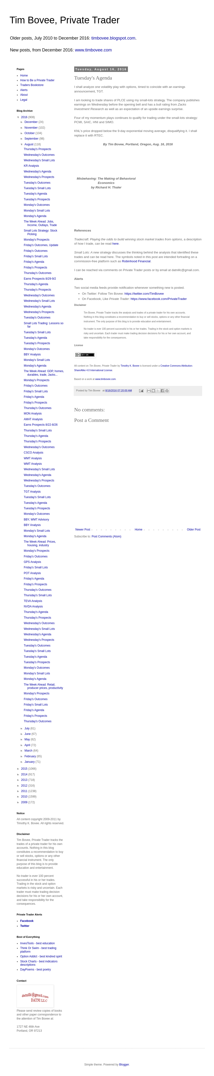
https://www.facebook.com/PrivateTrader (159, 299)
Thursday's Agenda (36, 284)
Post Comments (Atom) (106, 536)
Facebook (27, 921)
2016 (24, 117)
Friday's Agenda (34, 261)
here (115, 243)
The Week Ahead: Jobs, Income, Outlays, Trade (40, 223)
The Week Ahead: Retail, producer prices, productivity (43, 686)
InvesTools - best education (37, 943)
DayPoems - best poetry (35, 969)
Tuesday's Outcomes (37, 182)
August (29, 144)
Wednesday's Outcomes (39, 155)
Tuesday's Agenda (35, 193)
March (28, 750)
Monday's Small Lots (37, 210)
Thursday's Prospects (37, 149)
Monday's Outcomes (37, 205)
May (27, 739)
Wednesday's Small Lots (39, 160)
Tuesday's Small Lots (37, 188)
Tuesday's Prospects (37, 199)
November (31, 127)
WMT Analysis (33, 458)
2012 (24, 785)
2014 (24, 774)
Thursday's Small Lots (38, 430)
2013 (24, 780)
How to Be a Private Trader (37, 80)
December (31, 122)
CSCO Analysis (33, 452)
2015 (24, 768)
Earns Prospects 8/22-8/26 (41, 424)
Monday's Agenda (35, 216)
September (31, 138)
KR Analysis (31, 165)
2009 (24, 802)
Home (138, 529)
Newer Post (82, 529)
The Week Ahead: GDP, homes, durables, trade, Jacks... (44, 372)
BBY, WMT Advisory (36, 519)
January (29, 761)
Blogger (124, 1064)
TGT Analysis (32, 491)
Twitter (24, 926)
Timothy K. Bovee (130, 365)
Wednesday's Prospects (39, 177)
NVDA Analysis (33, 606)
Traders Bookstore (32, 85)
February (30, 756)
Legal (23, 99)
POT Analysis (32, 573)
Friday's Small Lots (36, 256)
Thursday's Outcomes (37, 273)
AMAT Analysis (33, 419)
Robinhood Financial (136, 261)
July (27, 728)
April (27, 745)
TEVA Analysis (33, 601)
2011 (24, 791)
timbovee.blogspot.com (113, 38)
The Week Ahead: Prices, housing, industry (40, 543)
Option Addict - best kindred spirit (41, 956)
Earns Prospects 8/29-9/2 (40, 278)
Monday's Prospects (36, 239)
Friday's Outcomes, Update (41, 245)
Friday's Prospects (35, 267)
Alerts (24, 90)
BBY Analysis (32, 354)
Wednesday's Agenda (37, 171)
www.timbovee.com (93, 50)
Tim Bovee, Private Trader (65, 20)
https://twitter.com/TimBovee (144, 293)
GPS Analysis (32, 562)
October (29, 133)
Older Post (193, 529)
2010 (24, 796)
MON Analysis (33, 413)
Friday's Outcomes (36, 251)
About (24, 94)
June (27, 734)
